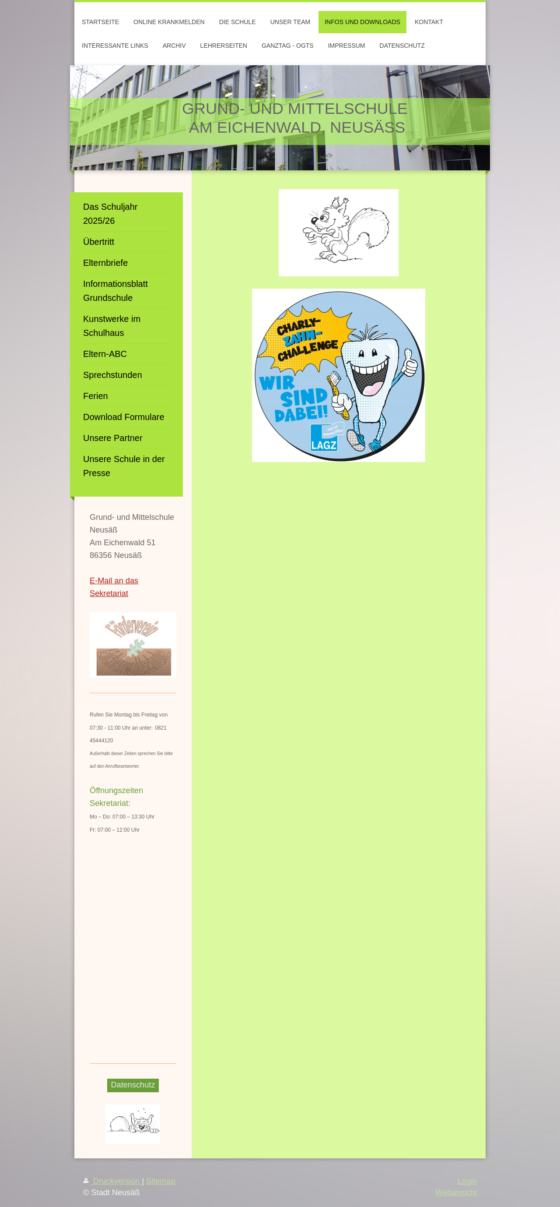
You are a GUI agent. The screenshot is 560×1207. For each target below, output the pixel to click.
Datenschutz (133, 1084)
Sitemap (160, 1181)
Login (467, 1181)
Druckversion (112, 1181)
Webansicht (456, 1192)
